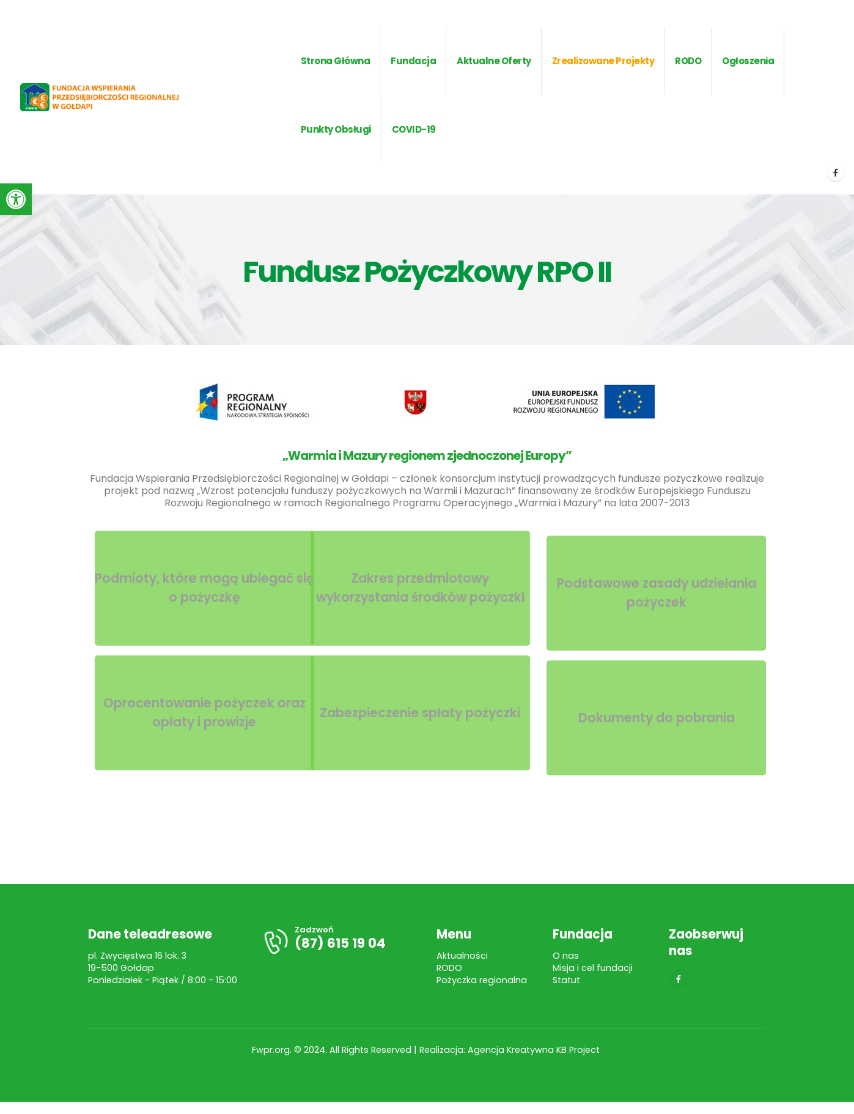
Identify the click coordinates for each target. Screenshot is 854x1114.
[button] (16, 199)
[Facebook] (835, 172)
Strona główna (335, 60)
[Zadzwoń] (340, 941)
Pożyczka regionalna (481, 980)
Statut (566, 980)
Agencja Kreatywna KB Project (535, 1050)
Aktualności (462, 956)
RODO (449, 968)
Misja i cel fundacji (593, 968)
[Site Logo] (118, 97)
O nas (566, 956)
